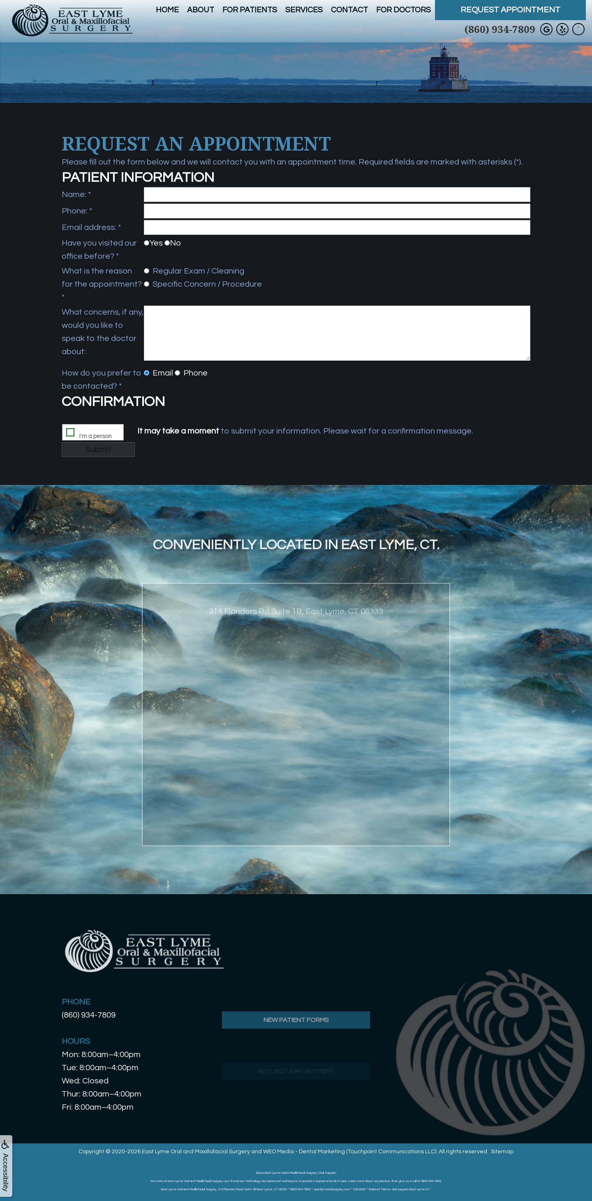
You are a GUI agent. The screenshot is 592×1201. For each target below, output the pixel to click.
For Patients (249, 10)
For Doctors (403, 10)
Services (304, 10)
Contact (349, 10)
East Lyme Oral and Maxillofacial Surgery (196, 1152)
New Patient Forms (296, 1044)
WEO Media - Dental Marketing (304, 1152)
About (200, 10)
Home (167, 10)
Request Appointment (510, 10)
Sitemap (502, 1152)
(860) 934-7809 (500, 29)
